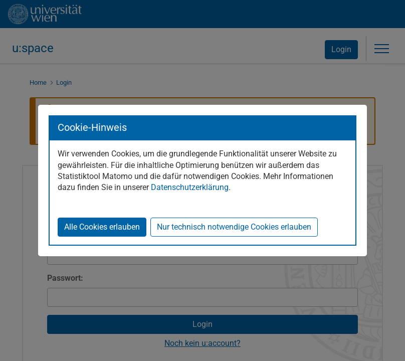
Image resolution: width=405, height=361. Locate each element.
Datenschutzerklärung (190, 187)
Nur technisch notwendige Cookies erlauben (234, 227)
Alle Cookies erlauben (102, 227)
